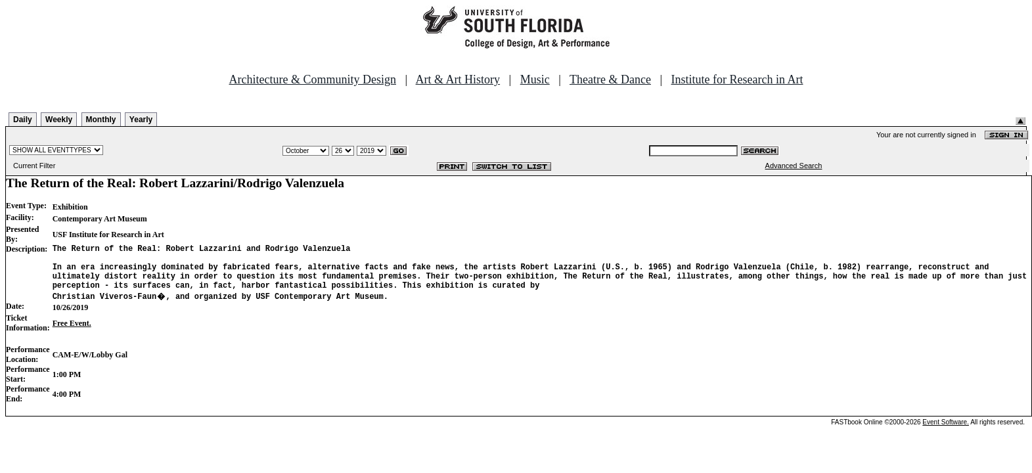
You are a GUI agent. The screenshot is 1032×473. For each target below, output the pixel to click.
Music (535, 79)
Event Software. (945, 432)
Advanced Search (793, 165)
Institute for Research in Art (737, 79)
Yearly (140, 119)
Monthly (101, 119)
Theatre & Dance (610, 79)
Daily (22, 119)
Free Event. (72, 333)
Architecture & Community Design (312, 79)
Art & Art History (458, 79)
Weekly (58, 119)
